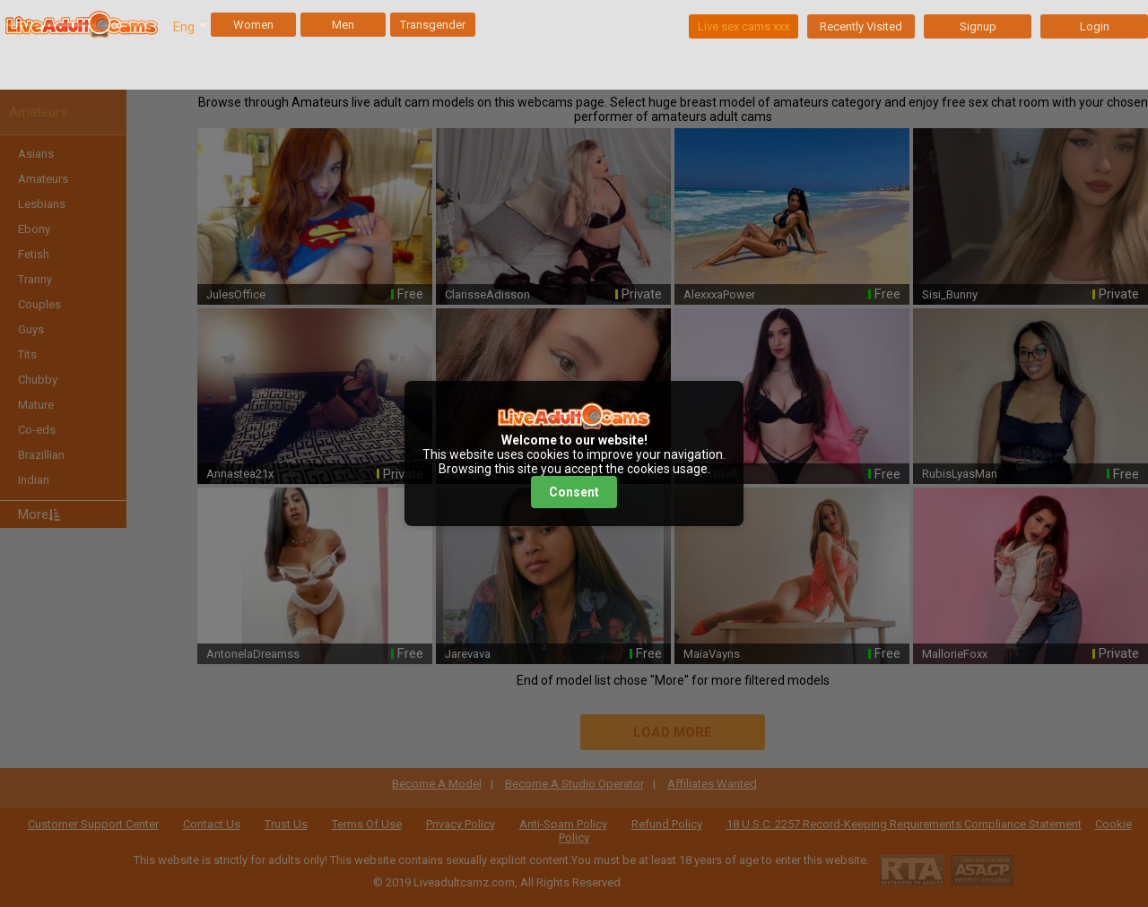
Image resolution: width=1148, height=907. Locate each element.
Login (1094, 26)
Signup (978, 26)
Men (343, 24)
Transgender (432, 24)
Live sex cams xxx (743, 26)
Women (253, 24)
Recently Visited (861, 26)
